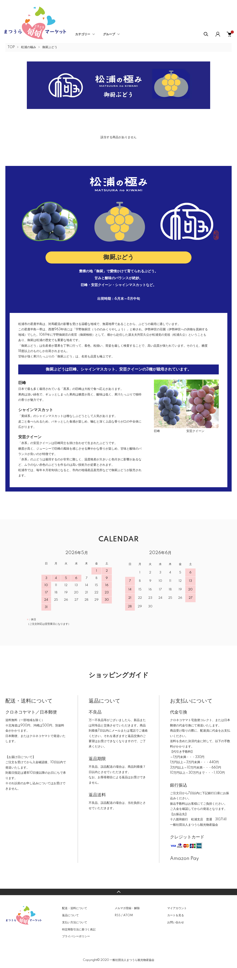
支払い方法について (74, 922)
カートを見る (175, 915)
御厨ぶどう (49, 47)
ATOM (128, 915)
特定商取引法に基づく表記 (79, 929)
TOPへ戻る (118, 892)
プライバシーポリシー (76, 936)
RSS (117, 915)
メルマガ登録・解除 (127, 908)
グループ (109, 34)
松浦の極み (28, 47)
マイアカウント (177, 908)
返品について (70, 915)
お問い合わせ (175, 922)
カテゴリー (82, 34)
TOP (11, 47)
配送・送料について (74, 908)
